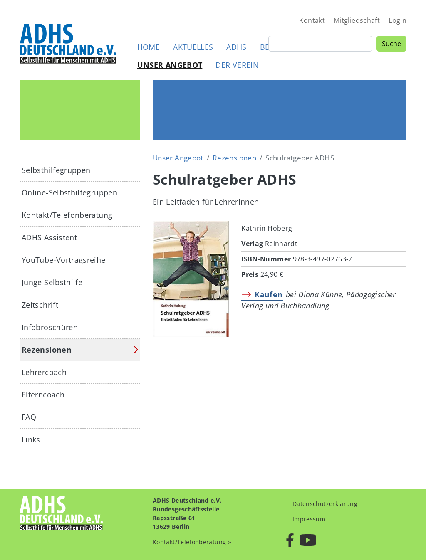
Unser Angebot (170, 65)
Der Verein (237, 65)
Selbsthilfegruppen (56, 170)
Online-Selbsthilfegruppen (69, 192)
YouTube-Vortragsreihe (64, 260)
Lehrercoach (44, 372)
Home (148, 47)
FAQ (29, 417)
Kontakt (312, 20)
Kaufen (268, 294)
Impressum (308, 519)
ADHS (236, 47)
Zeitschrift (40, 305)
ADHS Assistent (49, 237)
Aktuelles (193, 47)
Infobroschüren (50, 327)
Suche (391, 43)
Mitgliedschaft (357, 20)
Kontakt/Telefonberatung (67, 215)
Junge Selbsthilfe (52, 282)
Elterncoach (43, 395)
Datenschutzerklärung (324, 504)
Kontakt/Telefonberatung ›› (192, 542)
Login (397, 20)
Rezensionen (234, 158)
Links (31, 439)
